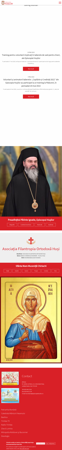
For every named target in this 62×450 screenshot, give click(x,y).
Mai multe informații (24, 448)
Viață (7, 271)
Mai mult (31, 69)
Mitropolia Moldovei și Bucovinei (14, 432)
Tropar (36, 271)
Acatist (17, 271)
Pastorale (39, 224)
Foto (55, 271)
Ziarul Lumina (6, 428)
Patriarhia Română (8, 409)
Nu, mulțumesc (50, 443)
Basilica (4, 417)
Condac (46, 271)
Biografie (12, 224)
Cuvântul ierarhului (26, 224)
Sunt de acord (40, 443)
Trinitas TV (5, 421)
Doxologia (5, 436)
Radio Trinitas (6, 424)
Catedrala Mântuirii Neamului (13, 413)
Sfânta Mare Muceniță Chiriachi (31, 265)
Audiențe (50, 224)
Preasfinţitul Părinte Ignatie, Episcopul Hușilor (31, 219)
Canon (26, 271)
